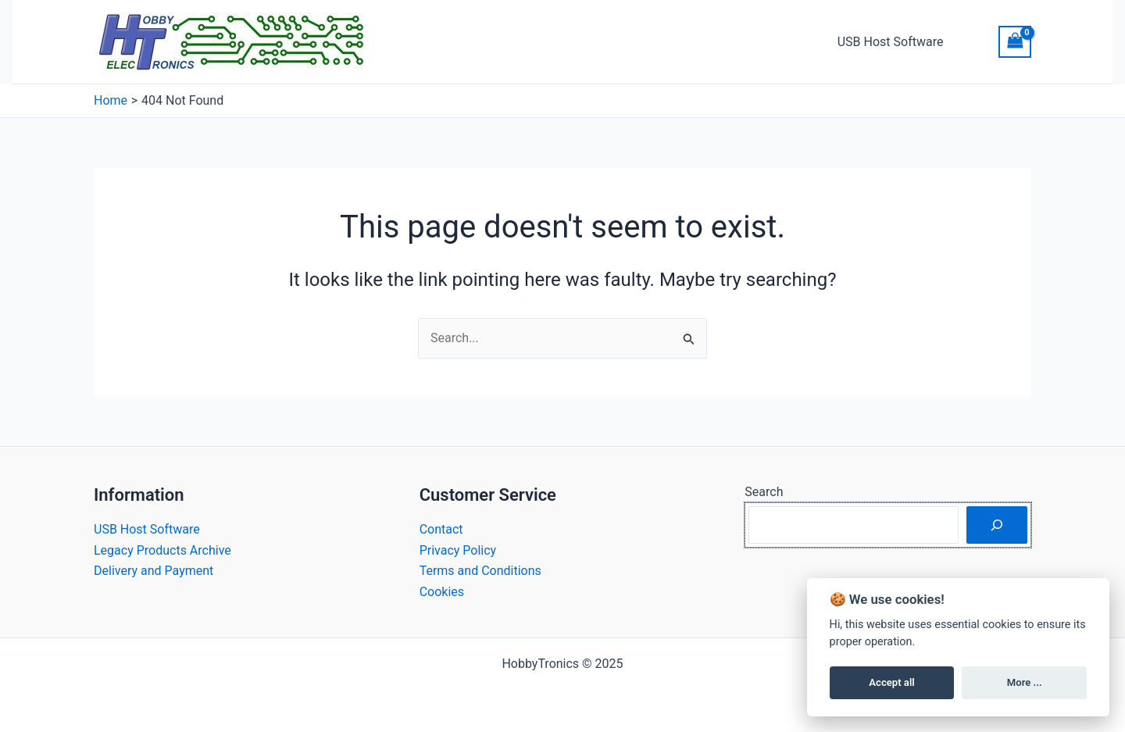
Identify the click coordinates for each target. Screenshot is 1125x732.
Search (764, 491)
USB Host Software (891, 41)
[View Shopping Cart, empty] (1014, 42)
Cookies (442, 591)
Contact (441, 529)
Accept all (891, 682)
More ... (1024, 682)
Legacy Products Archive (162, 550)
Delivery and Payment (153, 570)
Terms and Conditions (480, 570)
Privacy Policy (458, 550)
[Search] (996, 525)
